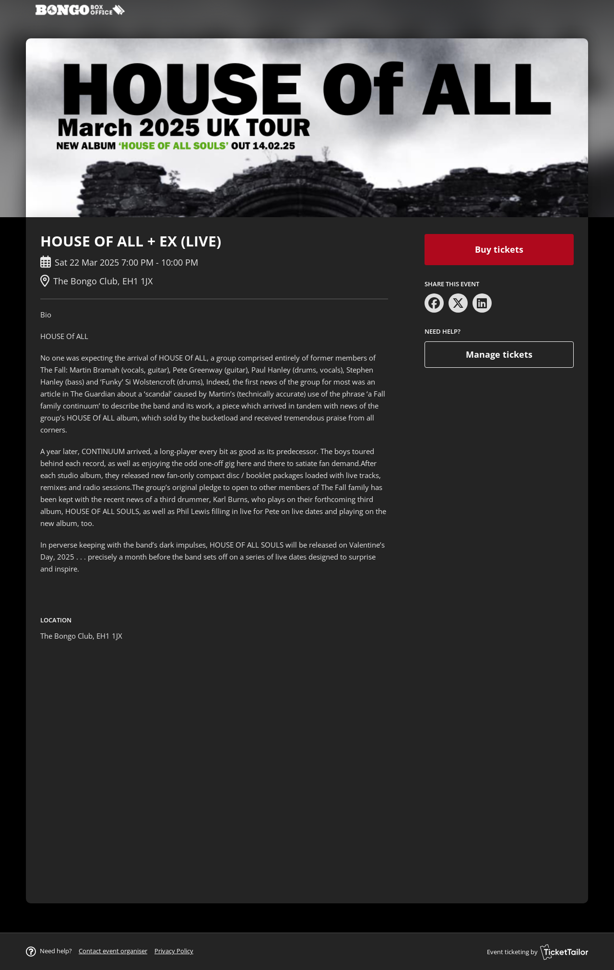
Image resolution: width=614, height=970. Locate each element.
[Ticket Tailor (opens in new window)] (564, 952)
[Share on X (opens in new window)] (458, 303)
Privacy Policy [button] (173, 951)
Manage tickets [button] (499, 354)
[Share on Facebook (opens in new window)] (434, 303)
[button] (113, 951)
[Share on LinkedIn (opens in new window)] (482, 303)
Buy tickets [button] (499, 249)
